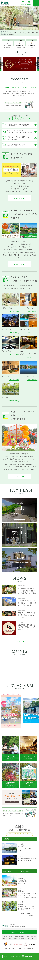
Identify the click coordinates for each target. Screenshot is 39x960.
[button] (8, 73)
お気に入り (23, 3)
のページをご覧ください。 (24, 938)
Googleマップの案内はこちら (19, 932)
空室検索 (29, 3)
